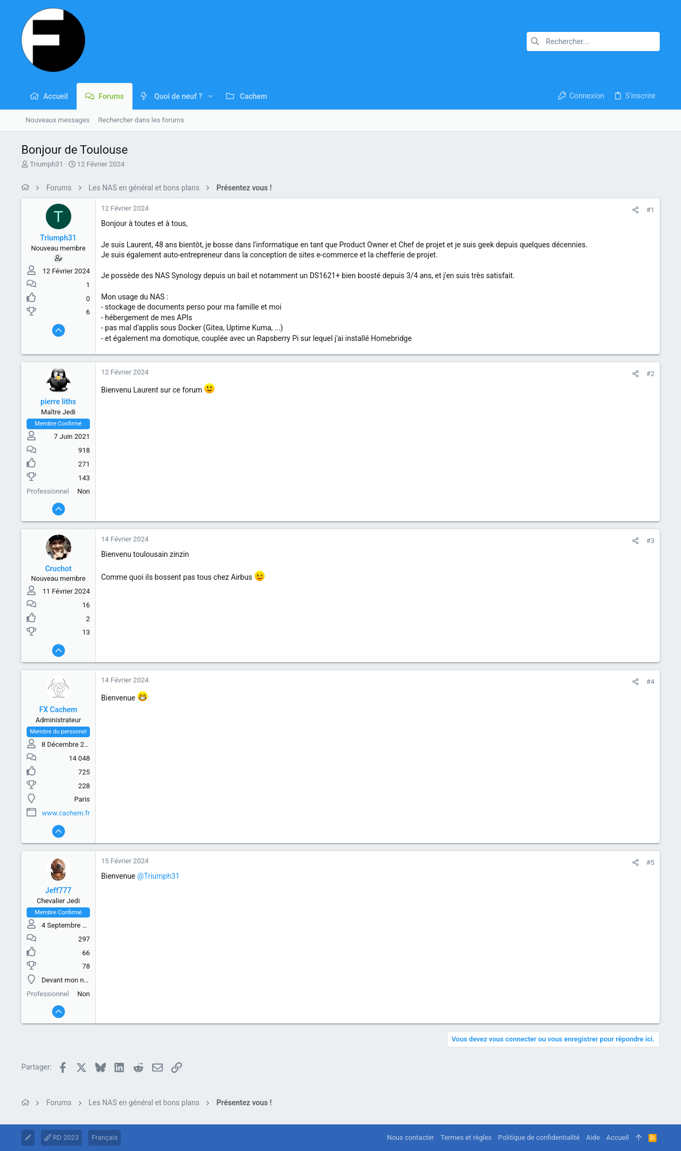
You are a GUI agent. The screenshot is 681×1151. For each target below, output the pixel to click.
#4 (650, 682)
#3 (650, 541)
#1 (650, 210)
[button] (210, 96)
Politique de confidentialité (538, 1137)
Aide (593, 1137)
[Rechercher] (593, 41)
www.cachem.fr (66, 813)
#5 (650, 862)
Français (105, 1137)
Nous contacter (410, 1137)
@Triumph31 (158, 876)
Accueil (618, 1137)
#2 (650, 374)
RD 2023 (61, 1137)
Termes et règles (466, 1137)
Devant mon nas (66, 980)
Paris (82, 799)
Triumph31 (46, 164)
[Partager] (635, 210)
